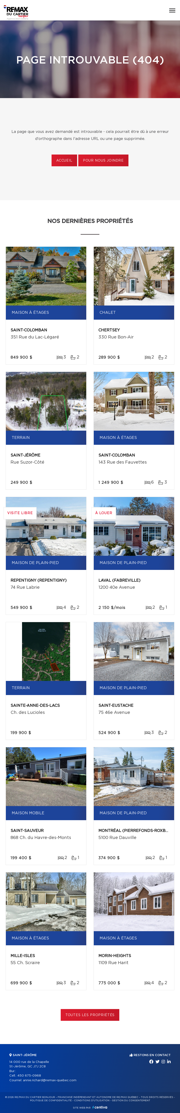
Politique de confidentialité (51, 1100)
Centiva (99, 1107)
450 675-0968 (29, 1075)
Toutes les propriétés (90, 1015)
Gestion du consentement (131, 1100)
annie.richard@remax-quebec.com (49, 1080)
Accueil (64, 160)
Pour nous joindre (103, 160)
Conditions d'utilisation (91, 1100)
